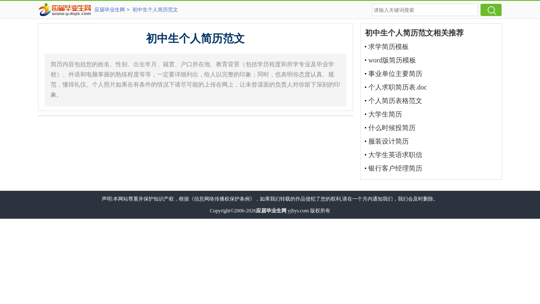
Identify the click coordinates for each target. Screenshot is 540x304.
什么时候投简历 (392, 127)
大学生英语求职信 (395, 154)
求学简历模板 (388, 46)
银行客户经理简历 (395, 168)
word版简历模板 (392, 60)
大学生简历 (385, 114)
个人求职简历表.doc (397, 87)
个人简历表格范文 (395, 100)
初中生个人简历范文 (155, 10)
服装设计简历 (388, 141)
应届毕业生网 (109, 10)
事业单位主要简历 (395, 73)
